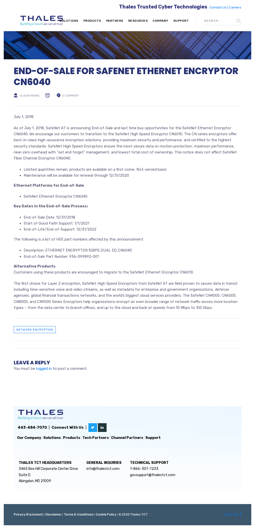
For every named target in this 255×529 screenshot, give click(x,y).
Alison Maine (30, 95)
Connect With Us (68, 427)
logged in (44, 368)
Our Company (29, 438)
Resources (138, 20)
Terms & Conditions (78, 514)
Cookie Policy (106, 514)
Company (160, 20)
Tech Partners (95, 438)
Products (92, 20)
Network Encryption (34, 329)
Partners (114, 20)
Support (181, 20)
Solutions (68, 20)
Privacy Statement (28, 514)
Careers (235, 7)
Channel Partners (127, 438)
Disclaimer (53, 514)
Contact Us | (219, 7)
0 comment (70, 95)
